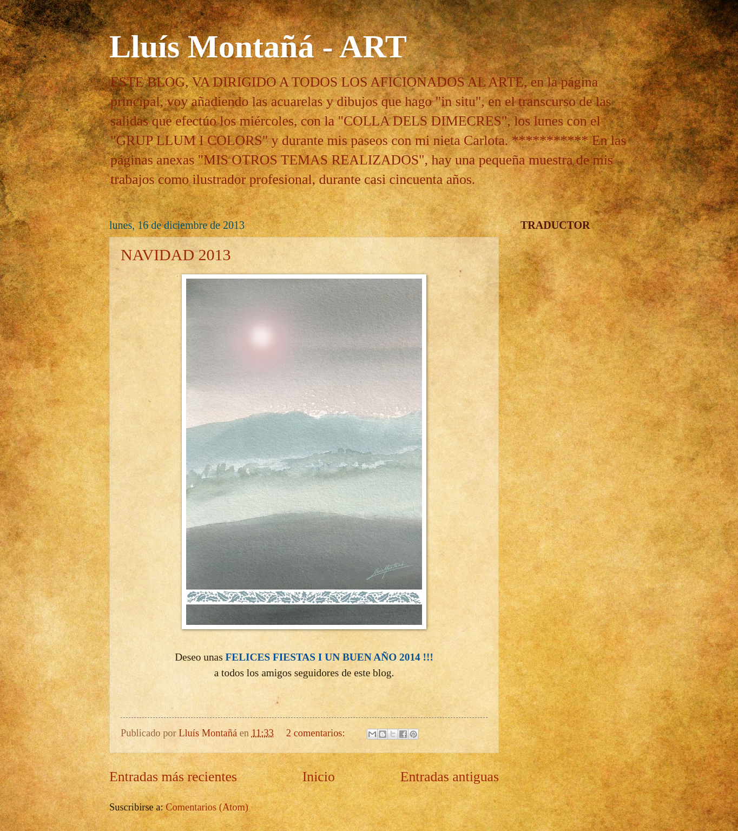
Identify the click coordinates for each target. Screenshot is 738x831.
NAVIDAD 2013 (176, 254)
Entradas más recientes (173, 776)
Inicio (318, 776)
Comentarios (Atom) (207, 807)
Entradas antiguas (449, 776)
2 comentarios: (316, 733)
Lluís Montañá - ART (258, 46)
